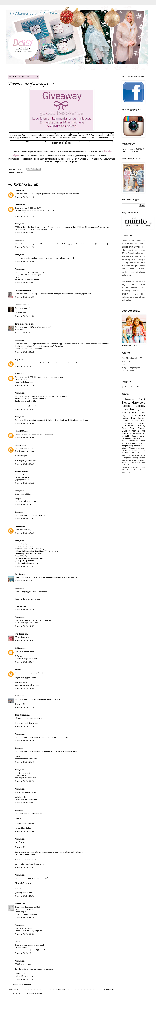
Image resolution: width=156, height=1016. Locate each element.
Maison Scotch (130, 420)
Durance (125, 460)
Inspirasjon (140, 448)
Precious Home (21, 305)
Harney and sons (137, 441)
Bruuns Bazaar (129, 433)
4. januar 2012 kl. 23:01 (24, 896)
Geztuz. (129, 462)
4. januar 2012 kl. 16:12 (24, 483)
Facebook (125, 455)
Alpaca (137, 446)
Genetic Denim (138, 436)
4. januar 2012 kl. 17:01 (24, 519)
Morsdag (135, 458)
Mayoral (142, 443)
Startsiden (62, 989)
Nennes (18, 696)
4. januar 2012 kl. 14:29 (24, 247)
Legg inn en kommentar (21, 984)
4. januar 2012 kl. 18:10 (24, 609)
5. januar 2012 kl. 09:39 (24, 934)
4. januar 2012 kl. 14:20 (24, 216)
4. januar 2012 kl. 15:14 (24, 366)
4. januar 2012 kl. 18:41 (24, 640)
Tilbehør (142, 470)
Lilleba (131, 465)
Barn (143, 420)
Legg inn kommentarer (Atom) (30, 993)
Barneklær (141, 453)
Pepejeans (142, 467)
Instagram (126, 450)
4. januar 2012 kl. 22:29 (24, 781)
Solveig (18, 574)
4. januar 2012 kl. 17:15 (24, 533)
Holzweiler (128, 399)
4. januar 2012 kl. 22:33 (24, 831)
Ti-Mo (138, 425)
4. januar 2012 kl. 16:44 (24, 504)
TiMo (142, 431)
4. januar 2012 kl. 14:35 (24, 283)
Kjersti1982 (19, 431)
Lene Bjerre (134, 460)
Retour (136, 470)
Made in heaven (130, 431)
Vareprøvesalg (127, 446)
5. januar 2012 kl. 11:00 (24, 953)
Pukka (123, 470)
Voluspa (132, 448)
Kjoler (143, 450)
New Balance (133, 467)
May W (17, 360)
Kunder (131, 455)
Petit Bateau (138, 418)
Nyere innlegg (14, 989)
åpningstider (126, 458)
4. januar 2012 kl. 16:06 (24, 423)
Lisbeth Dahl (138, 465)
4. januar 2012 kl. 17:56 (24, 581)
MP (144, 465)
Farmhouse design (133, 423)
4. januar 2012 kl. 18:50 (24, 688)
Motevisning (125, 467)
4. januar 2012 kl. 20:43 (24, 762)
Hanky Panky (136, 462)
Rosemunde (132, 443)
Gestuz (125, 418)
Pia (16, 942)
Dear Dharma (137, 428)
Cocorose (142, 458)
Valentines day (140, 455)
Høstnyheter (129, 412)
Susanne (18, 904)
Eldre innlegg (109, 989)
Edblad (124, 448)
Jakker (143, 462)
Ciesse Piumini (138, 438)
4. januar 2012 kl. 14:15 (24, 197)
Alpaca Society (133, 405)
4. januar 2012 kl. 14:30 (24, 261)
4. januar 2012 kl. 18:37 (24, 626)
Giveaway (19, 172)
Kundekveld (125, 465)
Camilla (18, 190)
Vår (133, 453)
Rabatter (130, 470)
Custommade (138, 415)
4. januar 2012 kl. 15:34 (24, 409)
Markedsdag (128, 425)
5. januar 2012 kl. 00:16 (24, 917)
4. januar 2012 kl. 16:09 (24, 438)
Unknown (19, 205)
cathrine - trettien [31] (23, 290)
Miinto (124, 443)
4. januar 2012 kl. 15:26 (24, 385)
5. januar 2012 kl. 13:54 (24, 979)
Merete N (18, 374)
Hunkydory (138, 402)
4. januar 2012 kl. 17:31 (24, 566)
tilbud (143, 446)
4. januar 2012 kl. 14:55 (24, 333)
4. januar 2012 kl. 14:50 (24, 316)
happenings (125, 472)
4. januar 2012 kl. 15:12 (24, 352)
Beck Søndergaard (133, 409)
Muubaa (125, 453)
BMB (17, 670)
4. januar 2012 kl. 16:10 (24, 464)
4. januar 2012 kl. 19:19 (24, 707)
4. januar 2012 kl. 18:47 (24, 662)
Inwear (124, 441)
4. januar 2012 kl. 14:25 (24, 233)
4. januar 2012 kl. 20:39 (24, 741)
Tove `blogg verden (22, 324)
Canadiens (126, 438)
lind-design (19, 634)
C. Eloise (18, 648)
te (129, 472)
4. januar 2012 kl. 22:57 (24, 867)
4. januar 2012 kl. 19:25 (24, 726)
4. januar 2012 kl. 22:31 (24, 803)
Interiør (135, 450)
